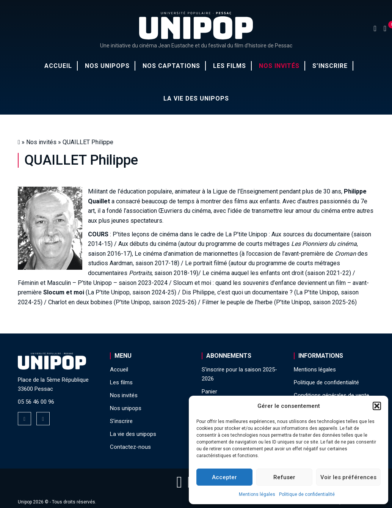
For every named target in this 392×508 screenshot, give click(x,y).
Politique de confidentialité (307, 494)
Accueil (58, 65)
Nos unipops (107, 65)
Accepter (224, 477)
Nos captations (171, 65)
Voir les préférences (348, 477)
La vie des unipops (196, 98)
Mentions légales (257, 494)
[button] (377, 406)
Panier (209, 391)
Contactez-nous (130, 447)
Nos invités (279, 65)
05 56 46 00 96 (36, 401)
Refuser (284, 477)
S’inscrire (330, 65)
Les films (229, 65)
